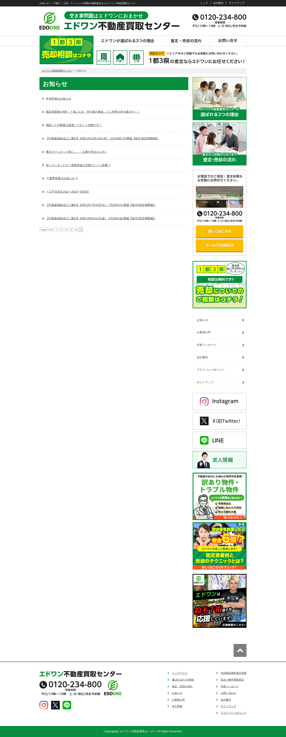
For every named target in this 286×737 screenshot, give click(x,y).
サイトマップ (236, 3)
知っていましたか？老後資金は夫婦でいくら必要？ (78, 165)
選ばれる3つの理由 (183, 679)
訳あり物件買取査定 (232, 679)
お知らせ (202, 320)
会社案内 (218, 3)
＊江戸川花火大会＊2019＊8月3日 (67, 191)
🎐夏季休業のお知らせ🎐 (62, 178)
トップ (204, 3)
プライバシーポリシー (211, 369)
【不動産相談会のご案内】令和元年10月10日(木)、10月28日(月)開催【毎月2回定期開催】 (102, 138)
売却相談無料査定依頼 (234, 673)
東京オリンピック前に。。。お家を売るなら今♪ (76, 151)
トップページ (179, 673)
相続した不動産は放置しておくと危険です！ (74, 125)
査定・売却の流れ (182, 686)
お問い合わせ (228, 693)
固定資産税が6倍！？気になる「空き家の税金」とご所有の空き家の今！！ (93, 111)
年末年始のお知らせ (58, 98)
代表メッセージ (206, 344)
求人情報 (177, 706)
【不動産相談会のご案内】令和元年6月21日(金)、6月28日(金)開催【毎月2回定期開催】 (101, 218)
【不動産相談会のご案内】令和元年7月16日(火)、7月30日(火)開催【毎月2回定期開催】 (101, 205)
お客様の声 (204, 332)
